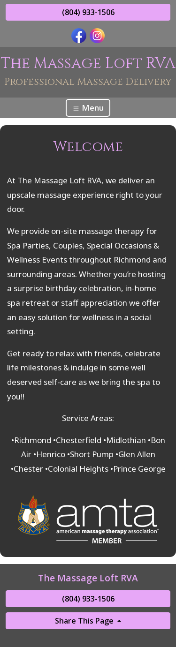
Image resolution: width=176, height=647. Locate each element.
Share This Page (85, 621)
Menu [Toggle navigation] (88, 107)
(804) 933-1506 (88, 12)
